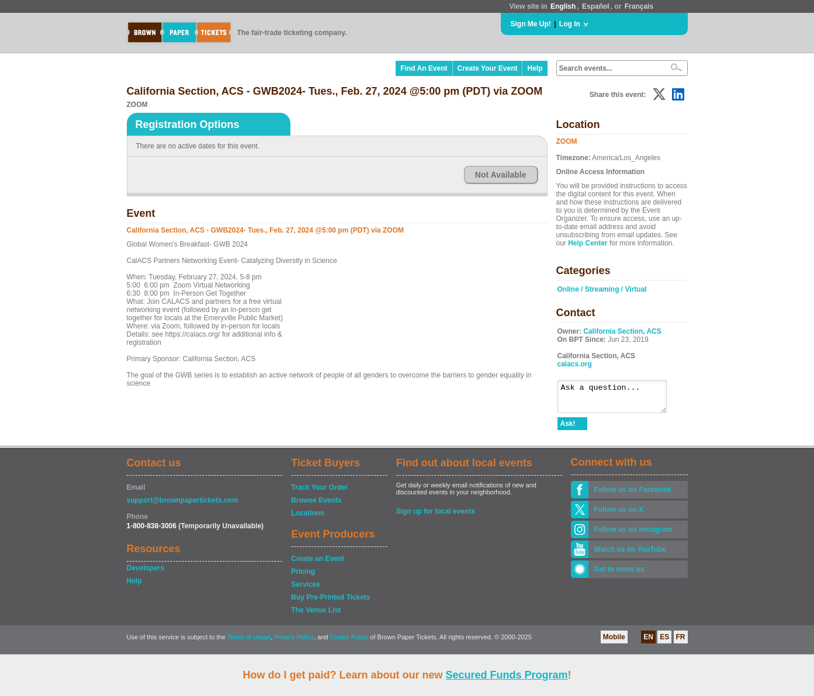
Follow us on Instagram (633, 535)
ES (664, 642)
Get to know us (619, 574)
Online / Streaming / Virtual (602, 289)
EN (648, 642)
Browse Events (316, 505)
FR (680, 642)
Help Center (587, 243)
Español (595, 6)
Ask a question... (617, 399)
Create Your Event (488, 68)
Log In (569, 24)
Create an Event (317, 564)
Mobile (614, 642)
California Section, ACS (622, 331)
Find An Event (423, 68)
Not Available (500, 174)
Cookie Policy (349, 642)
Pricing (303, 577)
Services (305, 590)
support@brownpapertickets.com (182, 505)
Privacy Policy (294, 642)
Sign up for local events (435, 517)
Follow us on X (619, 515)
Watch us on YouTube (630, 554)
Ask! (568, 429)
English (563, 6)
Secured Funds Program (506, 675)
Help (534, 68)
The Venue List (316, 615)
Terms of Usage (249, 642)
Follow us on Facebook (633, 495)
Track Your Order (319, 493)
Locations (307, 518)
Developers (146, 573)
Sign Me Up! (531, 24)
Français (639, 6)
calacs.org (574, 364)
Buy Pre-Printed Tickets (330, 602)
